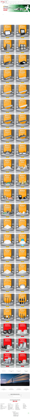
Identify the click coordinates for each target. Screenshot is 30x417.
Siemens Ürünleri (24, 393)
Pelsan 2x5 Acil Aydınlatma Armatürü (10, 393)
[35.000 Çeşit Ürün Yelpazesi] (26, 358)
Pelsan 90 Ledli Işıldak (10, 395)
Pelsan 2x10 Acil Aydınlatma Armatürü (10, 392)
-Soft (11, 416)
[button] (3, 8)
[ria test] (22, 19)
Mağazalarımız (23, 3)
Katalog (29, 0)
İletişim (27, 0)
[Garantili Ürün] (11, 376)
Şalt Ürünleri (11, 3)
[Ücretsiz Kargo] (18, 376)
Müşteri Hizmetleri (17, 395)
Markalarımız (27, 3)
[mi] (22, 333)
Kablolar (13, 3)
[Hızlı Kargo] (3, 376)
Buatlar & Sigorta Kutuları (17, 3)
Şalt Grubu (1, 396)
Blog (20, 3)
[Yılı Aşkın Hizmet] (3, 358)
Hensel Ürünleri (24, 392)
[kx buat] (7, 318)
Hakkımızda (25, 0)
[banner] (15, 367)
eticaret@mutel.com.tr (6, 0)
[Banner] (15, 8)
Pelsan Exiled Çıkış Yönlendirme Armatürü (11, 396)
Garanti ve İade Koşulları (17, 396)
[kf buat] (7, 333)
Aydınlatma (3, 3)
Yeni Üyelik (16, 392)
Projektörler (1, 393)
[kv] (7, 348)
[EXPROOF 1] (7, 169)
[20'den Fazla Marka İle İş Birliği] (11, 358)
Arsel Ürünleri (24, 395)
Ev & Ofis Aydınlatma (7, 3)
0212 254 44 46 (1, 0)
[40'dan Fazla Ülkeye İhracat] (18, 358)
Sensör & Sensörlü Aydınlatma (3, 395)
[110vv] (22, 184)
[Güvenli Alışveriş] (26, 376)
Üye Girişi (16, 393)
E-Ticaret (13, 416)
